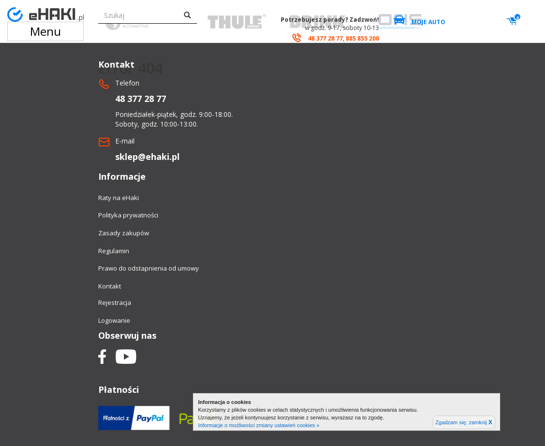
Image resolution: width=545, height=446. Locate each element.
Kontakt (109, 286)
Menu (45, 31)
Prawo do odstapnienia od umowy (148, 268)
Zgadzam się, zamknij (464, 422)
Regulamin (113, 250)
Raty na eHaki (118, 197)
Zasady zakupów (123, 233)
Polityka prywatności (128, 215)
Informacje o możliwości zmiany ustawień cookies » (258, 425)
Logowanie (114, 320)
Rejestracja (114, 302)
